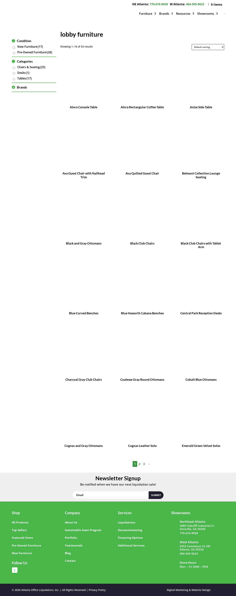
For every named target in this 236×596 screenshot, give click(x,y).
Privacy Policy (97, 590)
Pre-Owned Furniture (34, 52)
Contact (70, 560)
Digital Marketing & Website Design (189, 590)
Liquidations (126, 522)
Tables (24, 78)
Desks (23, 73)
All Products (20, 522)
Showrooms (205, 14)
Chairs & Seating (31, 67)
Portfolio (71, 537)
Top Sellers (19, 530)
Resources (183, 14)
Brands (164, 14)
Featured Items (22, 537)
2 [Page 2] (139, 464)
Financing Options (130, 537)
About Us (71, 522)
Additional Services (131, 545)
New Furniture (30, 47)
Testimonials (73, 545)
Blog (68, 553)
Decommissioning (130, 530)
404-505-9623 (195, 4)
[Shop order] (208, 47)
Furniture (145, 14)
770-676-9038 (159, 4)
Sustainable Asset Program (83, 530)
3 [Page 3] (144, 464)
